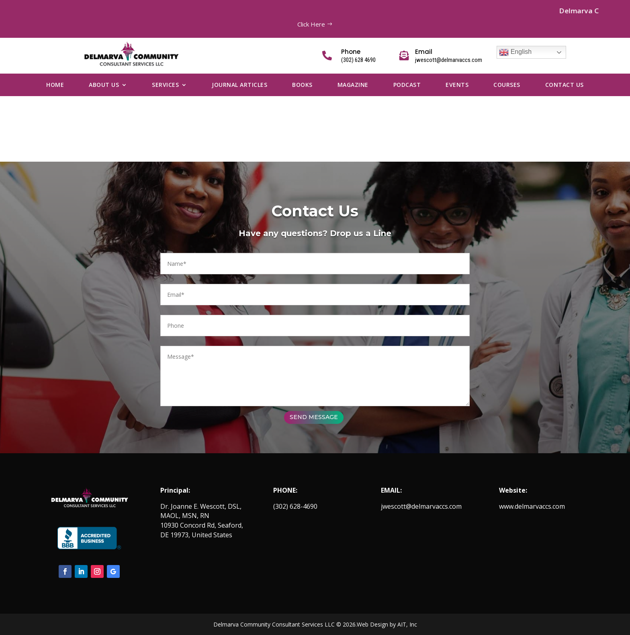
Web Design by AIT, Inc (387, 624)
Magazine (353, 85)
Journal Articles (239, 85)
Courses (506, 85)
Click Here (311, 24)
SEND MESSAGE (386, 417)
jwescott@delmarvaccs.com (421, 506)
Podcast (407, 85)
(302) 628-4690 (295, 506)
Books (302, 85)
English (515, 52)
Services (165, 85)
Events (457, 85)
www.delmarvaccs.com (532, 506)
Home (55, 85)
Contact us (564, 85)
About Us (104, 85)
